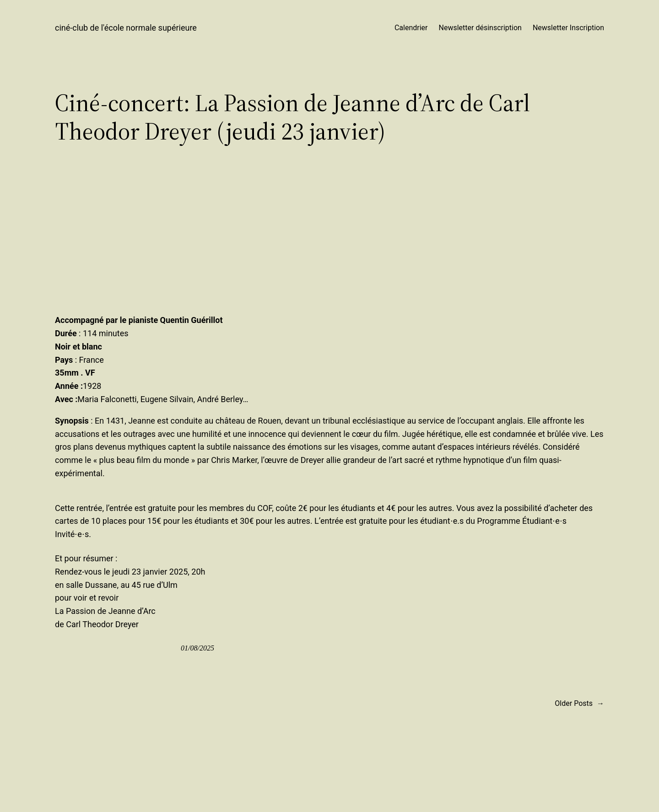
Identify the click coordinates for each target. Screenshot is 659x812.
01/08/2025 (197, 648)
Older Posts (579, 704)
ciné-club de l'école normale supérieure (126, 27)
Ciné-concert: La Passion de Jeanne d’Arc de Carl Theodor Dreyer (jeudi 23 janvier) (292, 117)
